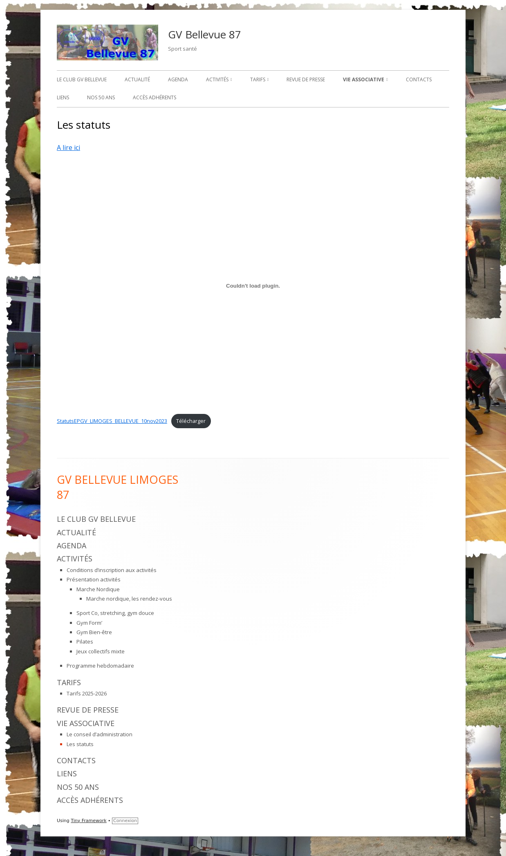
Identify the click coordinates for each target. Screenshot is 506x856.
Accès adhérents (154, 97)
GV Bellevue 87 (204, 34)
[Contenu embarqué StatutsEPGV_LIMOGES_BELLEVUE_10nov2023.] (253, 286)
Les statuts (80, 744)
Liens (63, 97)
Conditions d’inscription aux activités (112, 570)
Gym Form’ (89, 622)
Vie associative (363, 79)
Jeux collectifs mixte (100, 651)
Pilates (84, 641)
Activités (217, 79)
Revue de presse (306, 79)
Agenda (178, 79)
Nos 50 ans (101, 97)
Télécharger (191, 421)
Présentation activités (94, 579)
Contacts (419, 79)
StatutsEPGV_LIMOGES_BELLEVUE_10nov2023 (112, 421)
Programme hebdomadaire (100, 665)
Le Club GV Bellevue (82, 79)
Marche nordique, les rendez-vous (129, 598)
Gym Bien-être (94, 632)
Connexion (125, 820)
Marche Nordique (98, 589)
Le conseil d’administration (99, 734)
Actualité (137, 79)
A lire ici (68, 147)
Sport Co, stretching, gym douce (115, 613)
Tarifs (257, 79)
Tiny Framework (88, 820)
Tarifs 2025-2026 (87, 693)
